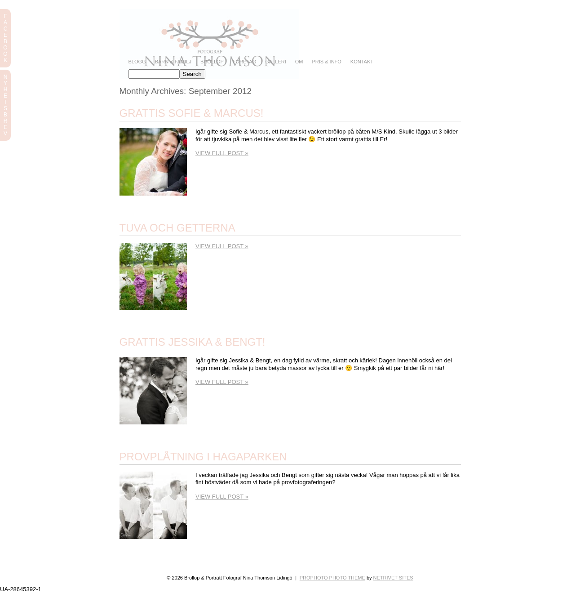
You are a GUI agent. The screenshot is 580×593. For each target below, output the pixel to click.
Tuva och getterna (177, 228)
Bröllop (212, 61)
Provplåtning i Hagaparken (203, 456)
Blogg (137, 61)
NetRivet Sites (393, 577)
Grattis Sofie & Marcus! (192, 113)
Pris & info (326, 61)
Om (299, 61)
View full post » (221, 153)
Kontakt (361, 61)
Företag (244, 61)
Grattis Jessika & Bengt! (193, 342)
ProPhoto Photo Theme (332, 577)
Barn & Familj (173, 61)
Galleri (275, 61)
